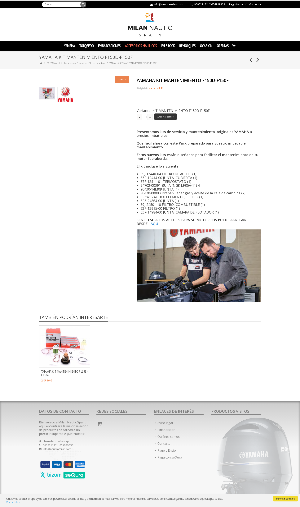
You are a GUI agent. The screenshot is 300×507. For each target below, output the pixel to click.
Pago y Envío (166, 450)
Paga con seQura (169, 457)
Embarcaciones (109, 45)
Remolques (187, 45)
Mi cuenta (255, 4)
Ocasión (206, 45)
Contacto (163, 443)
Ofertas (223, 45)
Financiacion (166, 430)
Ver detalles (13, 502)
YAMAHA (69, 45)
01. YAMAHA (53, 63)
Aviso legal (165, 423)
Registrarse (236, 4)
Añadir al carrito (165, 116)
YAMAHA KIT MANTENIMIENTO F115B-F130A (64, 373)
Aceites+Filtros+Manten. (92, 63)
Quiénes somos (168, 437)
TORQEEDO (86, 45)
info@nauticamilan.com (168, 4)
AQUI (155, 223)
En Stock (168, 45)
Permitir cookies (285, 498)
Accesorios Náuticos (141, 45)
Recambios (70, 63)
